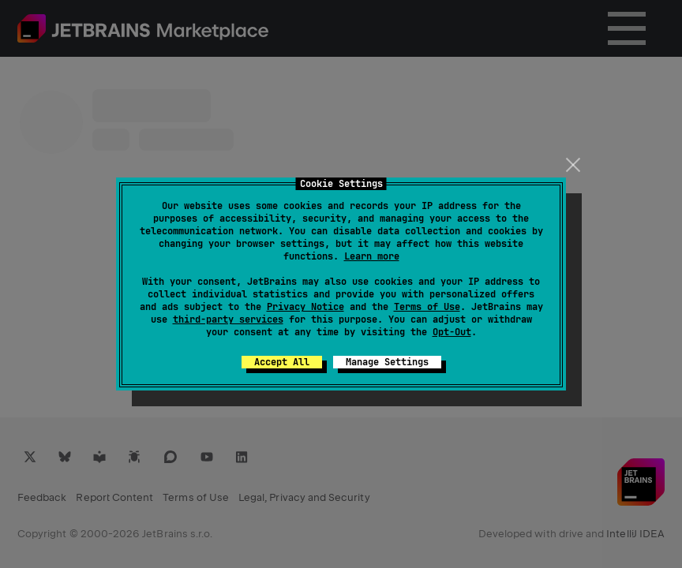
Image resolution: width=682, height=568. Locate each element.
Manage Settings (387, 362)
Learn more (371, 256)
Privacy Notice (305, 307)
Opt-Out (452, 332)
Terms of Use (427, 307)
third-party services (228, 319)
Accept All (281, 362)
